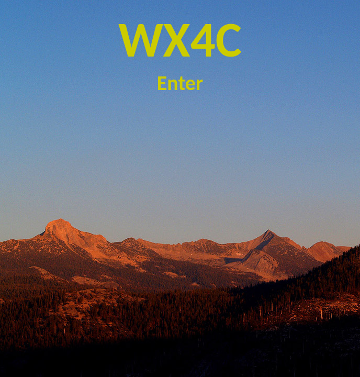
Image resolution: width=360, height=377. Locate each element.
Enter (180, 83)
